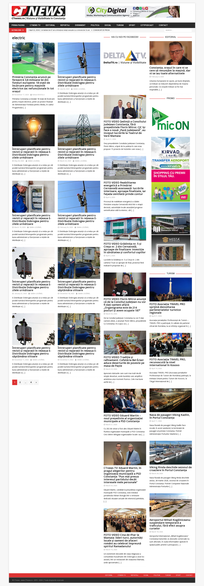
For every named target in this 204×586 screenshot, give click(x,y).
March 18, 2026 (157, 532)
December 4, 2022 (66, 360)
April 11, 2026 (157, 421)
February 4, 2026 (158, 77)
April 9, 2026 (110, 197)
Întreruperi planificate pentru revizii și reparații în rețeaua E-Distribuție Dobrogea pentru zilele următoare (77, 81)
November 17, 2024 (21, 95)
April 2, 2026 (110, 256)
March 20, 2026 (111, 486)
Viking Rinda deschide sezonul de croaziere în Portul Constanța (170, 468)
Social (108, 25)
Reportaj (65, 25)
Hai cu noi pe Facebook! (125, 37)
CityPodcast (147, 25)
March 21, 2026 (111, 425)
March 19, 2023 (20, 227)
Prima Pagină (18, 25)
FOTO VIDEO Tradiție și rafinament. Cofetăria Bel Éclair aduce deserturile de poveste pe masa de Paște (124, 361)
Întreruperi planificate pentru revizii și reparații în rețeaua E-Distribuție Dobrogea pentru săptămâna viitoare (77, 286)
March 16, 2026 (111, 550)
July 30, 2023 (64, 89)
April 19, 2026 (157, 368)
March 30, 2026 (111, 314)
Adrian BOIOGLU (38, 95)
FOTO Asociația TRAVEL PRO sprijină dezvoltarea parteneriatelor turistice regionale (167, 308)
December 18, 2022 (67, 293)
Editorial (50, 25)
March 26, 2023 (65, 161)
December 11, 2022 (21, 360)
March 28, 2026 (157, 473)
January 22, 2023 (20, 293)
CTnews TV (35, 25)
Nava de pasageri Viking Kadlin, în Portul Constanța (169, 416)
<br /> (125, 79)
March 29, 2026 (111, 369)
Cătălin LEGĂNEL (79, 89)
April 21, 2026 (111, 139)
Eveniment (80, 25)
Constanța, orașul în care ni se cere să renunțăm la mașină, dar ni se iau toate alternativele (169, 70)
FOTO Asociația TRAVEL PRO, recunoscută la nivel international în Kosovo (167, 362)
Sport (132, 25)
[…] (24, 107)
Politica (95, 25)
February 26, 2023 (66, 227)
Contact (163, 25)
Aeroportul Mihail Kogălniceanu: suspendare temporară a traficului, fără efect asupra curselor (170, 524)
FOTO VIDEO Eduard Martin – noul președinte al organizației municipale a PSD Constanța (123, 418)
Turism (120, 25)
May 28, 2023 (19, 161)
